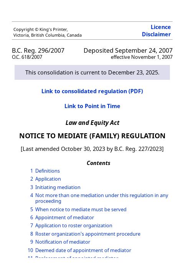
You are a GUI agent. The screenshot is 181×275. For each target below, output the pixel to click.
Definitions (47, 170)
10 (30, 250)
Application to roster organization (73, 225)
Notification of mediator (62, 241)
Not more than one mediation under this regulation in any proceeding (101, 198)
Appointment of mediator (64, 217)
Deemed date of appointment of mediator (83, 250)
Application (48, 178)
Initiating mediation (58, 187)
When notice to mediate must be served (81, 209)
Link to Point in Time (92, 106)
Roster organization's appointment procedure (87, 233)
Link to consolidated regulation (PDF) (92, 91)
